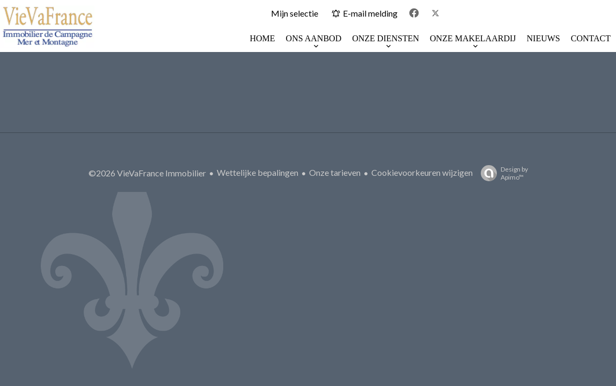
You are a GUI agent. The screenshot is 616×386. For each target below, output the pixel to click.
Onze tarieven (335, 172)
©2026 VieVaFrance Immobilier (147, 173)
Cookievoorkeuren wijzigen (422, 172)
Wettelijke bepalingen (257, 172)
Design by (501, 173)
